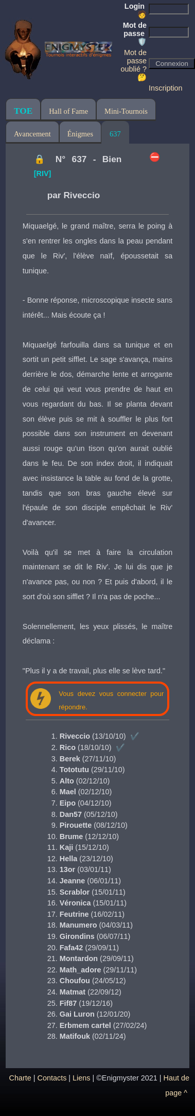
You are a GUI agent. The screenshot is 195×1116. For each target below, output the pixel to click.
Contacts (52, 1078)
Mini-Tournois (126, 111)
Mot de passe (135, 33)
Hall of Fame (68, 111)
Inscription (166, 88)
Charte (20, 1078)
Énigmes (80, 134)
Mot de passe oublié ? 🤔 (134, 64)
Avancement (32, 134)
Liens (81, 1078)
